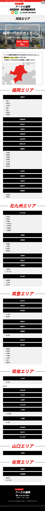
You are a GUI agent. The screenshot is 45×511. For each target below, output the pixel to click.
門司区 (8, 217)
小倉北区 (8, 223)
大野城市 (22, 134)
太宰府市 (22, 139)
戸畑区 (8, 221)
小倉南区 (8, 226)
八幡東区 (8, 228)
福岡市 (22, 97)
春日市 (22, 124)
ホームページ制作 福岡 (4, 506)
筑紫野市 (22, 119)
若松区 (8, 219)
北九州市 (22, 213)
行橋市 (22, 255)
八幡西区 (8, 230)
